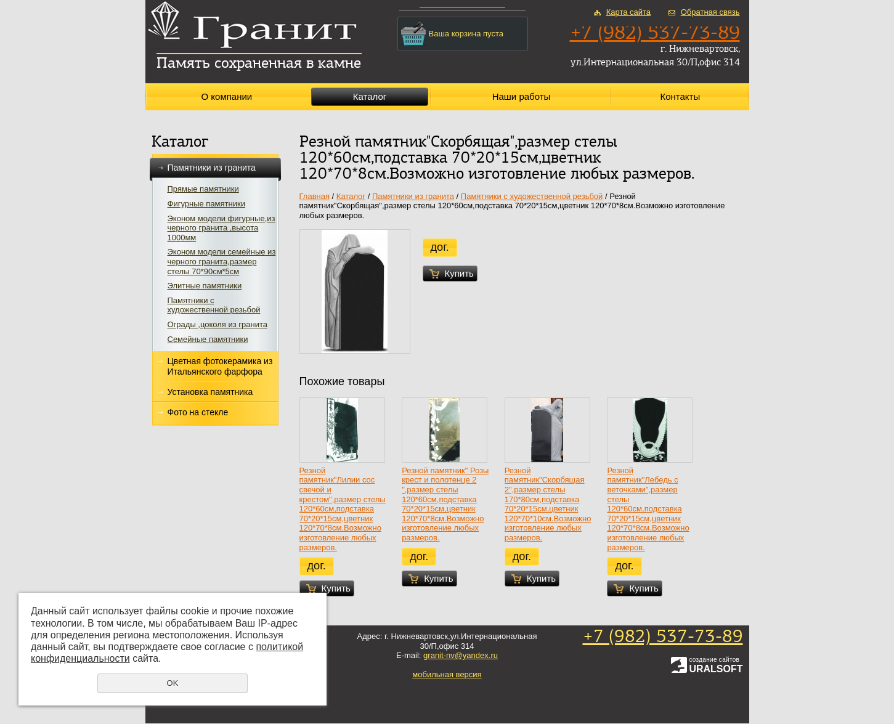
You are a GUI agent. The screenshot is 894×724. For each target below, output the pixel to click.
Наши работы (521, 96)
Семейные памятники (208, 339)
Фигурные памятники (206, 203)
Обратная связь (710, 12)
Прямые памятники (203, 188)
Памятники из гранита (215, 168)
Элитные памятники (205, 285)
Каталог (370, 96)
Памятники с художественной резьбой (214, 305)
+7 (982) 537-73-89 (663, 637)
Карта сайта (628, 12)
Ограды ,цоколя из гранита (218, 324)
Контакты (680, 96)
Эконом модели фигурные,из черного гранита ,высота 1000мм (221, 228)
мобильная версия (446, 674)
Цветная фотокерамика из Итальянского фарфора (220, 366)
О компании (226, 96)
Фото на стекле (198, 412)
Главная (314, 196)
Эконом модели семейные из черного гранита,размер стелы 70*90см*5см (222, 261)
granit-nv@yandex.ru (460, 655)
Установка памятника (210, 392)
